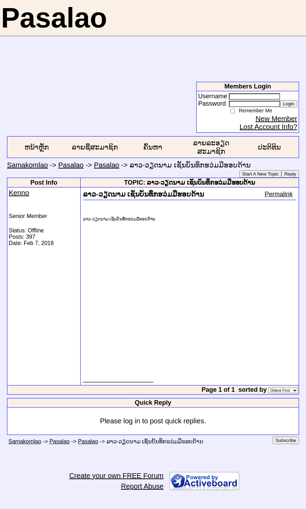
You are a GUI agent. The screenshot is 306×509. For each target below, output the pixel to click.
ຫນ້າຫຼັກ (37, 147)
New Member (276, 119)
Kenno (19, 193)
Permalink (279, 194)
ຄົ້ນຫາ (152, 147)
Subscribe (286, 440)
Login (288, 103)
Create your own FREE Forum (116, 476)
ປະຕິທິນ (269, 147)
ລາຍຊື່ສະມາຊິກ (95, 147)
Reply (290, 174)
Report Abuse (142, 486)
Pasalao (70, 165)
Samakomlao (27, 165)
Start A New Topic (260, 174)
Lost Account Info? (268, 127)
